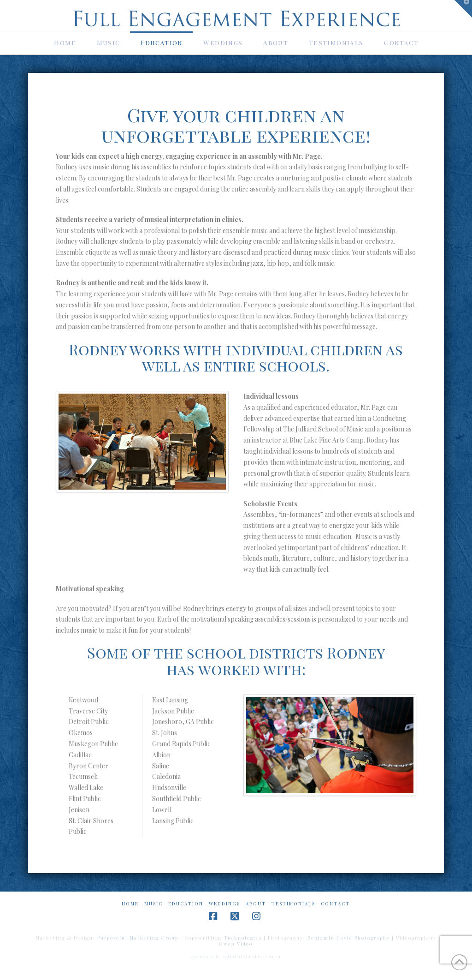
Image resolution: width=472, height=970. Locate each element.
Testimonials (293, 904)
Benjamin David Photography (348, 937)
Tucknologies (243, 937)
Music (153, 904)
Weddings (224, 904)
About (256, 904)
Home (130, 904)
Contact (335, 904)
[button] (463, 9)
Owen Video (236, 943)
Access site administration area (236, 956)
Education (185, 904)
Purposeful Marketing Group (137, 937)
